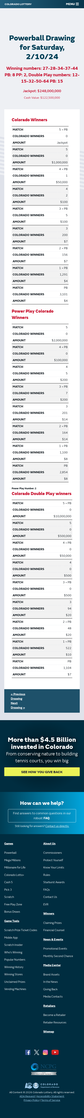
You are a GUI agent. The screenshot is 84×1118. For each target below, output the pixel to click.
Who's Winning (13, 952)
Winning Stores (13, 974)
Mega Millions (12, 860)
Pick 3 (8, 890)
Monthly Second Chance (58, 956)
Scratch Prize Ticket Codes (20, 930)
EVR (46, 904)
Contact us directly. (57, 826)
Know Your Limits (53, 867)
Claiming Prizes (52, 923)
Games (8, 843)
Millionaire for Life (14, 867)
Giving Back (50, 989)
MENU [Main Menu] (72, 4)
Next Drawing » (18, 705)
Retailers (49, 1006)
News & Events (53, 939)
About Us (49, 843)
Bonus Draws (12, 912)
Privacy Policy (31, 1100)
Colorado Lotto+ (14, 875)
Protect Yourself (53, 860)
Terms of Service (50, 1100)
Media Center (52, 965)
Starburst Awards (54, 882)
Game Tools (11, 921)
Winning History (13, 967)
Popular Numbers (14, 960)
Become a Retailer (54, 1015)
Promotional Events (55, 949)
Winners (48, 913)
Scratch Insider (13, 945)
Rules (46, 875)
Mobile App (11, 938)
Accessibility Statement (50, 1096)
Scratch (9, 897)
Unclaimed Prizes (14, 982)
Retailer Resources (54, 1022)
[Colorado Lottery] (18, 4)
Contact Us (50, 897)
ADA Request (27, 1096)
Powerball (10, 853)
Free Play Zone (13, 904)
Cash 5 (8, 882)
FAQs (46, 890)
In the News (50, 982)
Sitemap (48, 1032)
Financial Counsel (53, 930)
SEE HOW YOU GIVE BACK (42, 772)
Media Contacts (53, 996)
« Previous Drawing (18, 696)
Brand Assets (51, 974)
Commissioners (52, 853)
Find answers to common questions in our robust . (42, 815)
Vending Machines (15, 989)
